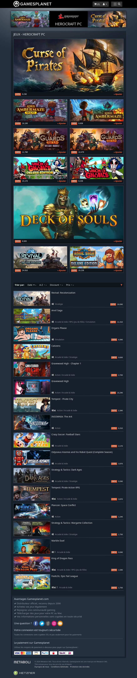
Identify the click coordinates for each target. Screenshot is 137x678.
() (97, 4)
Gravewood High (60, 381)
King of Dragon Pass (62, 558)
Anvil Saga (56, 310)
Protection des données (79, 667)
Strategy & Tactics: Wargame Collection (71, 522)
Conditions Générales (59, 667)
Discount (56, 284)
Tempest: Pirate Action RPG (65, 487)
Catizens (55, 345)
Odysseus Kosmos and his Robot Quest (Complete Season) (81, 452)
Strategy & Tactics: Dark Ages (66, 469)
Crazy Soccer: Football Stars (65, 434)
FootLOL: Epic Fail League (64, 576)
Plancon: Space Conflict (63, 505)
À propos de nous (42, 667)
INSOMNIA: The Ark (61, 416)
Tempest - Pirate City (62, 398)
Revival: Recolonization (63, 292)
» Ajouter (118, 94)
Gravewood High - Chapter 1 (66, 363)
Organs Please (59, 328)
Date (32, 284)
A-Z (43, 284)
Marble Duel (57, 540)
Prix (70, 284)
